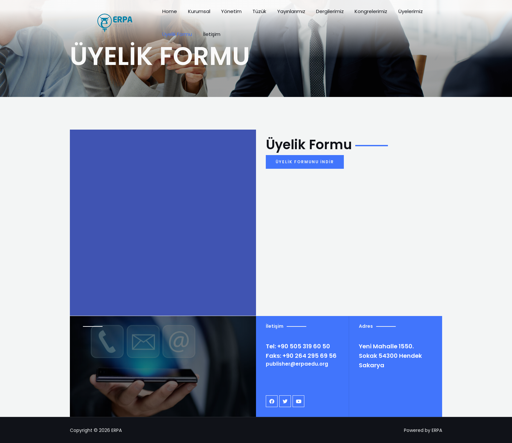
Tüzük (251, 14)
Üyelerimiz (384, 14)
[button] (305, 162)
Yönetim (227, 14)
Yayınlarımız (278, 14)
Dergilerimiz (313, 14)
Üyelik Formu (418, 14)
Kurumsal (199, 14)
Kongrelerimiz (349, 14)
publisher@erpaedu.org (297, 363)
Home (174, 14)
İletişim (448, 14)
